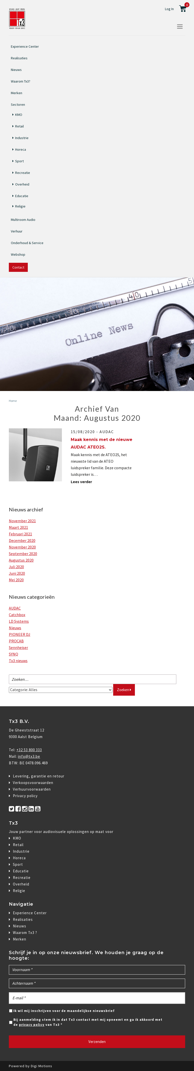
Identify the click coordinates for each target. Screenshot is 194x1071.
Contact (18, 267)
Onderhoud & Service (27, 243)
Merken (16, 93)
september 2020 (23, 553)
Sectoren (18, 104)
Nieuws (16, 69)
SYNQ (13, 654)
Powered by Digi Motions (30, 1066)
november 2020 (22, 547)
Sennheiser (18, 647)
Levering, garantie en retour (38, 776)
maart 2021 (18, 527)
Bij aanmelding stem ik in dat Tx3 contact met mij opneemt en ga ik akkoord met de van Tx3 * (87, 1022)
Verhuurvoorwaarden (32, 789)
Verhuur (16, 231)
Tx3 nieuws (18, 660)
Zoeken (124, 689)
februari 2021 (20, 533)
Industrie (22, 138)
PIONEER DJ (19, 634)
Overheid (22, 184)
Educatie (21, 196)
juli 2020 (16, 566)
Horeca (20, 149)
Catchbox (17, 614)
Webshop (18, 254)
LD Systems (19, 621)
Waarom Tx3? (20, 81)
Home (13, 401)
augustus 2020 (21, 560)
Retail (19, 126)
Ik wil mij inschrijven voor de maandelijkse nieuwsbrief (64, 1011)
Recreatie (22, 172)
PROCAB (16, 640)
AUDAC (107, 431)
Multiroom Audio (23, 219)
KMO (18, 114)
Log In (169, 9)
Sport (19, 161)
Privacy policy (25, 795)
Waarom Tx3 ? (25, 932)
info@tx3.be (29, 756)
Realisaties (19, 58)
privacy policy (31, 1025)
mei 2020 (16, 579)
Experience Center (25, 46)
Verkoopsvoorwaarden (33, 782)
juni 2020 (17, 573)
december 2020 (22, 540)
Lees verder (83, 481)
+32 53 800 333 (29, 749)
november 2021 (22, 520)
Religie (20, 206)
